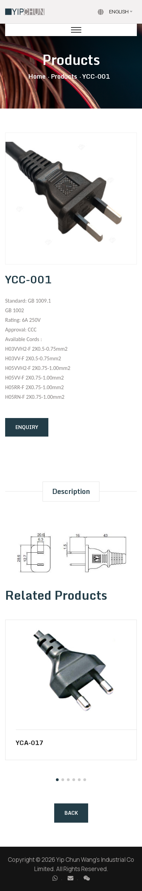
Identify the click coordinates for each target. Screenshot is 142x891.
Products (64, 76)
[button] (57, 779)
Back (71, 813)
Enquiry (26, 427)
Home (37, 76)
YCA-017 (29, 742)
